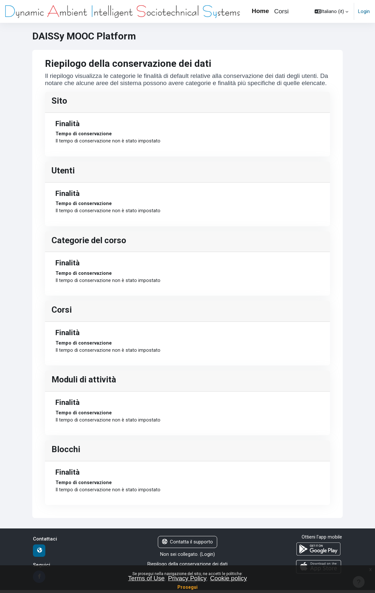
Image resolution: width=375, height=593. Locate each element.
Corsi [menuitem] (281, 11)
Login (364, 11)
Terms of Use (146, 578)
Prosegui (187, 587)
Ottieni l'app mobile (322, 540)
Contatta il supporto (187, 545)
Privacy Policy (187, 578)
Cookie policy (228, 578)
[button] (331, 11)
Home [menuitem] (260, 10)
